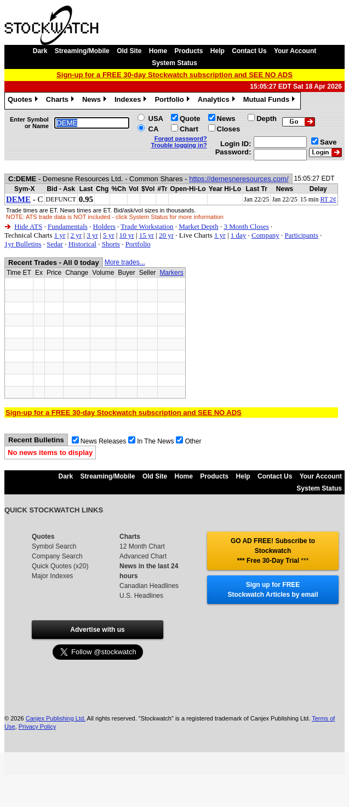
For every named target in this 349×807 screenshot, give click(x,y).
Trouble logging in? (179, 145)
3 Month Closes (246, 226)
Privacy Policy (37, 726)
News (95, 101)
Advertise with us (97, 629)
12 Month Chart (142, 546)
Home (158, 51)
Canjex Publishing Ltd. (55, 718)
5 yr (109, 235)
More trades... (125, 262)
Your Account (295, 51)
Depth (266, 118)
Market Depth (199, 226)
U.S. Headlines (141, 596)
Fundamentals (68, 226)
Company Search (57, 556)
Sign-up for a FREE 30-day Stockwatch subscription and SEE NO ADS (174, 75)
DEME (18, 199)
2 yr (76, 235)
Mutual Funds (270, 101)
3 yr (92, 235)
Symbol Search (54, 546)
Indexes (132, 101)
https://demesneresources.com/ (238, 179)
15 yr (146, 235)
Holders (104, 226)
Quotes (24, 101)
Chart (189, 129)
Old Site (129, 51)
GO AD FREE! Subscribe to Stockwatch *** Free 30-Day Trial (273, 550)
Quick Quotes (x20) (60, 566)
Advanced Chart (143, 556)
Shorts (111, 244)
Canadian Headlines (149, 586)
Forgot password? (181, 138)
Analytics (218, 101)
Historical (82, 244)
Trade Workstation (147, 226)
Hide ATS (28, 226)
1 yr (60, 235)
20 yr (166, 235)
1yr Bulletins (23, 244)
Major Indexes (52, 576)
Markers (171, 272)
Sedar (55, 244)
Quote (190, 118)
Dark (40, 51)
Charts (61, 101)
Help (217, 51)
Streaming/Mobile (82, 51)
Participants (301, 235)
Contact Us (249, 51)
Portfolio (173, 101)
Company (265, 235)
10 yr (126, 235)
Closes (229, 129)
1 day (239, 235)
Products (189, 51)
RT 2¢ (328, 199)
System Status (174, 63)
